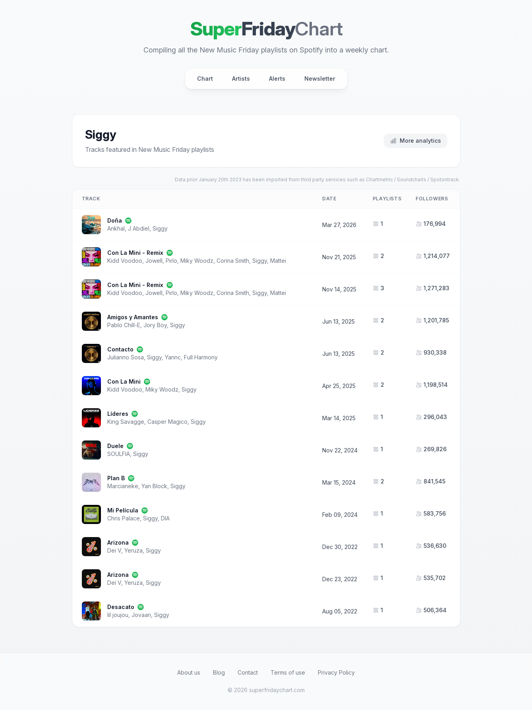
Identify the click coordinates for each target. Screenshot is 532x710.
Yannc (173, 357)
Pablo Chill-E (123, 325)
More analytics (415, 140)
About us (188, 672)
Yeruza (133, 550)
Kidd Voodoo (124, 260)
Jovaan (141, 614)
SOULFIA (118, 453)
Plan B (116, 478)
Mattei (278, 260)
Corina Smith (233, 260)
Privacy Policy (336, 672)
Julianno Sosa (125, 357)
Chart (205, 78)
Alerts (277, 78)
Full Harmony (201, 357)
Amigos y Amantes (132, 317)
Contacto (120, 349)
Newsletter (319, 78)
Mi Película (122, 510)
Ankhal (116, 228)
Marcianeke (122, 486)
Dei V (114, 550)
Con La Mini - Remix (135, 252)
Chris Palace (123, 518)
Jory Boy (155, 325)
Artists (241, 78)
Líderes (117, 413)
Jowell (154, 260)
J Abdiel (138, 228)
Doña (114, 220)
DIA (165, 518)
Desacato (120, 606)
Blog (219, 672)
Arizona (118, 542)
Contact (248, 672)
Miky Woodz (196, 260)
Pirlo (171, 260)
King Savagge (125, 421)
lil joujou (117, 614)
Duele (115, 445)
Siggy (160, 228)
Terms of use (288, 672)
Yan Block (154, 486)
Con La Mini (124, 381)
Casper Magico (167, 421)
